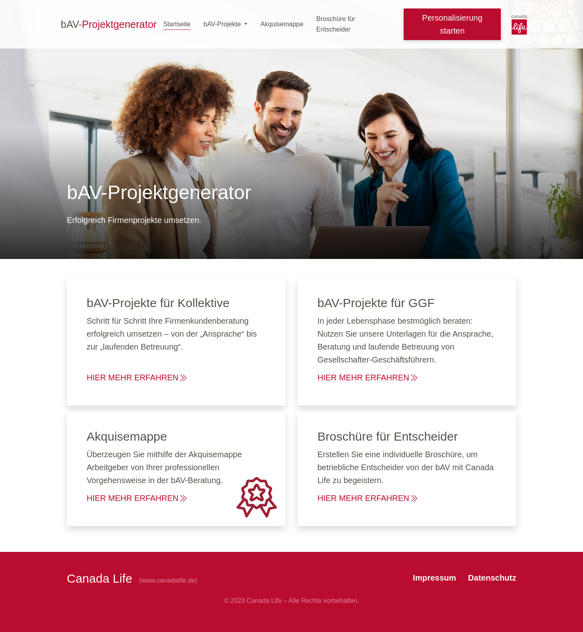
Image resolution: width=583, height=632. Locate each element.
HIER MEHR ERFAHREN (137, 377)
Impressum (435, 577)
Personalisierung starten (452, 24)
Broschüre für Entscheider (335, 24)
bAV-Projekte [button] (223, 24)
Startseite (177, 24)
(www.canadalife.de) (168, 580)
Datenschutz (492, 577)
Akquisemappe (281, 24)
